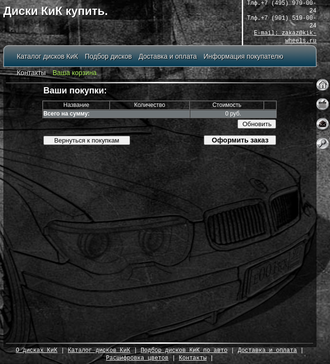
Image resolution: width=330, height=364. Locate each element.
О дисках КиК (36, 351)
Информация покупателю (243, 56)
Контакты (31, 73)
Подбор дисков (108, 56)
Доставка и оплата (168, 56)
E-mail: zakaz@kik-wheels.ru (285, 37)
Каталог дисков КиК (47, 56)
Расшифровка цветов (137, 358)
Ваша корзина (75, 73)
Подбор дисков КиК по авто (184, 351)
